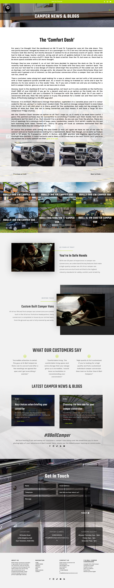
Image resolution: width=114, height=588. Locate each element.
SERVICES (37, 567)
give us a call (52, 139)
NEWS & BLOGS (39, 570)
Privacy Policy (87, 570)
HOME (36, 562)
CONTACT (37, 571)
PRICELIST (37, 565)
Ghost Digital (92, 571)
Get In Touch (57, 1)
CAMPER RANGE (39, 564)
